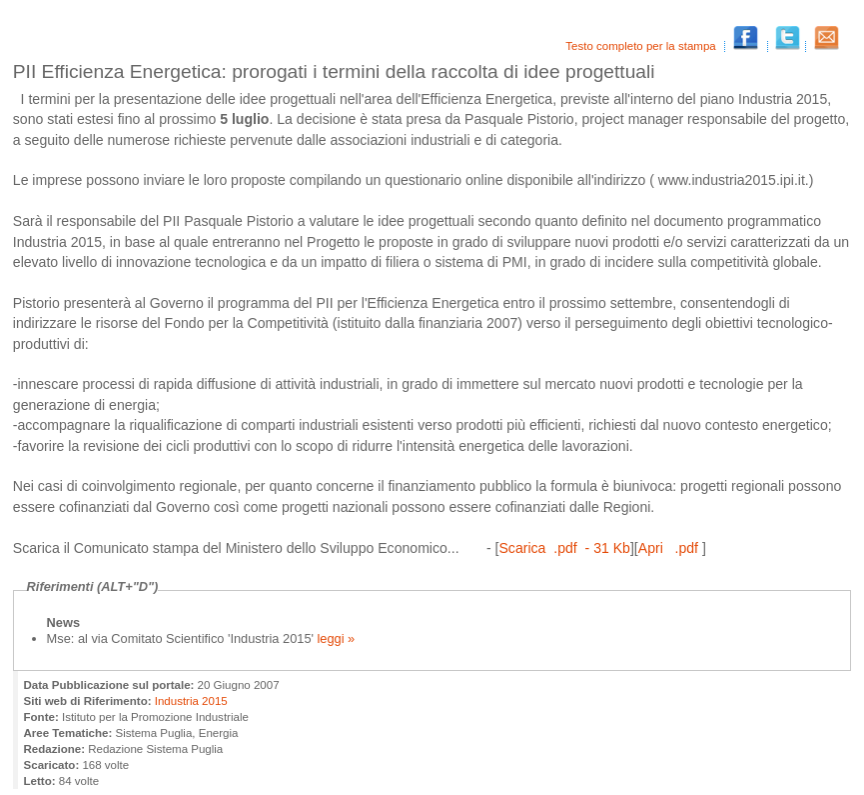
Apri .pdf (670, 548)
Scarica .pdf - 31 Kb (563, 548)
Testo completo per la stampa (642, 46)
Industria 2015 (191, 701)
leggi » (337, 638)
